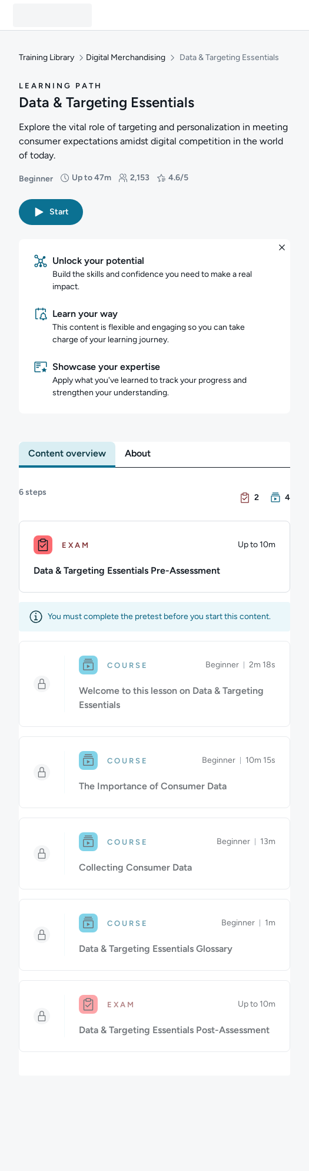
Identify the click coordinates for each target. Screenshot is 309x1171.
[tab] (67, 453)
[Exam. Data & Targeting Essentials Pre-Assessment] (154, 557)
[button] (51, 212)
